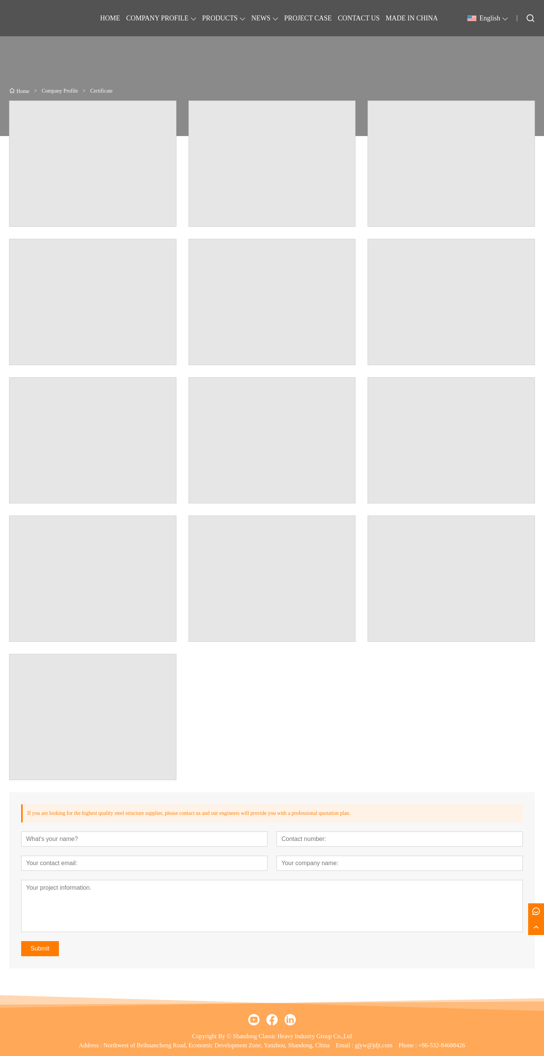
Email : (345, 1045)
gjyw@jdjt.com (374, 1045)
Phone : (408, 1045)
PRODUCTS (220, 18)
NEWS (260, 18)
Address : (91, 1045)
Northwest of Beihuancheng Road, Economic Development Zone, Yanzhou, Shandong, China (217, 1045)
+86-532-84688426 (441, 1045)
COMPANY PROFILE (157, 18)
